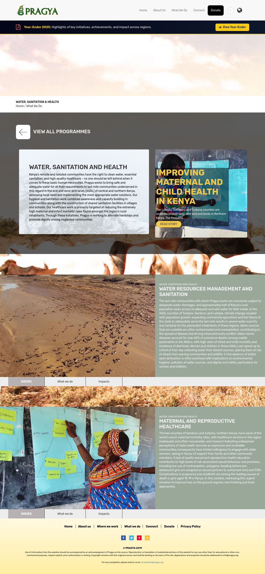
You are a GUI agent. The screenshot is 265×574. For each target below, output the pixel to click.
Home (143, 10)
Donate (215, 10)
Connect (199, 10)
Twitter (132, 537)
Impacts (104, 381)
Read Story (168, 224)
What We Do (179, 10)
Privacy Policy (191, 526)
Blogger (148, 537)
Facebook (124, 537)
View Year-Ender (232, 27)
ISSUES (26, 381)
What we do (65, 381)
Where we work (107, 526)
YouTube (140, 537)
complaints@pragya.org (152, 562)
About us (84, 526)
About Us (159, 10)
